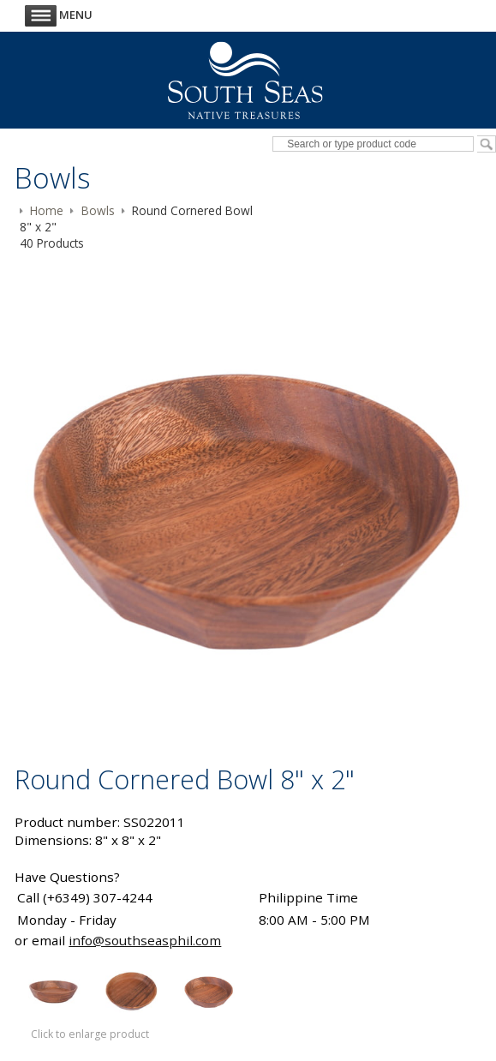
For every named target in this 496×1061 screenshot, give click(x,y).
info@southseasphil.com (145, 940)
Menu (59, 14)
